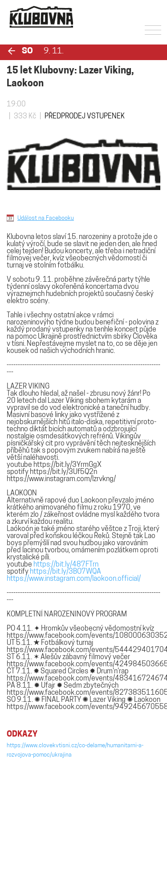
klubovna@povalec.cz (38, 841)
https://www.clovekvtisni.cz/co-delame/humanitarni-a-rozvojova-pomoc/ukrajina (75, 750)
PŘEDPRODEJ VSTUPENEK (85, 116)
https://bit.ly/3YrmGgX (67, 465)
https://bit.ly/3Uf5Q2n (63, 472)
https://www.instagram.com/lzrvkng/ (61, 479)
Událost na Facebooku (45, 218)
